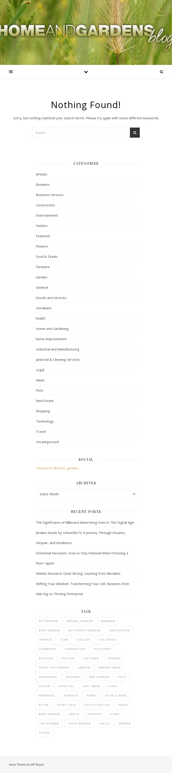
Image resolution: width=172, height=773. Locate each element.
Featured (43, 236)
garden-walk (110, 667)
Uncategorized (47, 442)
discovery (103, 649)
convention (75, 649)
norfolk (71, 695)
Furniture (43, 267)
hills (122, 677)
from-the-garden (54, 667)
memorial (47, 695)
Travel (41, 431)
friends (114, 658)
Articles (41, 174)
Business (43, 184)
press (123, 705)
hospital (66, 686)
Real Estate (45, 400)
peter (44, 705)
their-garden (79, 723)
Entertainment (47, 215)
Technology (45, 421)
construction (45, 205)
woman (125, 723)
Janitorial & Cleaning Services (58, 359)
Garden (41, 277)
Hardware (44, 308)
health (40, 318)
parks (92, 695)
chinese (45, 639)
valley (105, 723)
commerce (47, 649)
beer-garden (49, 630)
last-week (91, 686)
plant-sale (66, 705)
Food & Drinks (47, 256)
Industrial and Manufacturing (57, 349)
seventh (94, 714)
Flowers (42, 246)
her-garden (99, 677)
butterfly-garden (85, 630)
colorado (107, 639)
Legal (40, 369)
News (40, 380)
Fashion (41, 225)
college (84, 639)
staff (115, 714)
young (44, 732)
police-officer (97, 705)
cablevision (119, 630)
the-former (49, 723)
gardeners (48, 677)
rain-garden (49, 714)
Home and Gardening (52, 328)
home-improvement (51, 339)
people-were (116, 695)
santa (74, 714)
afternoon (48, 621)
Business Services (50, 194)
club (64, 639)
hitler (44, 686)
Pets (39, 390)
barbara (108, 621)
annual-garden (80, 621)
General (42, 287)
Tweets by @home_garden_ (58, 468)
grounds (73, 677)
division (46, 658)
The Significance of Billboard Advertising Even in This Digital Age (85, 522)
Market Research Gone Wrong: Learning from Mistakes (78, 573)
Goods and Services (51, 297)
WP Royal (37, 764)
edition (68, 658)
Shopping (43, 411)
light (113, 686)
